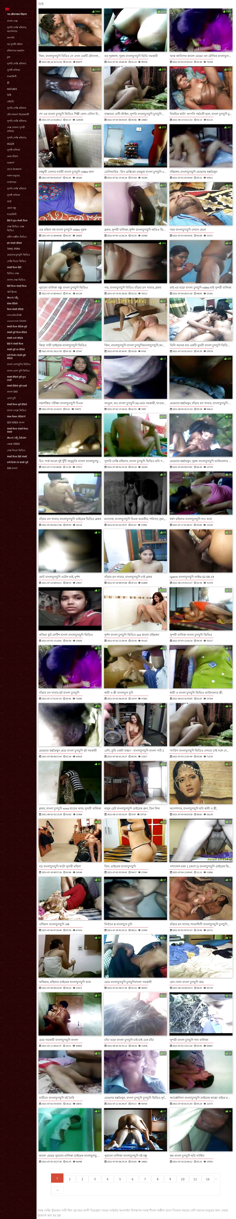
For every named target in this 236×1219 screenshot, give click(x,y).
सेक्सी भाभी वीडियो (15, 338)
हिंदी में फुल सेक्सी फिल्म (17, 220)
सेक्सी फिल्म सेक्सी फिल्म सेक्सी (17, 430)
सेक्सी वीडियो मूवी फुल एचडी (16, 378)
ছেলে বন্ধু (11, 207)
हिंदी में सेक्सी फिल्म (15, 343)
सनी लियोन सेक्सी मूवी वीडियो (16, 357)
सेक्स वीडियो (12, 303)
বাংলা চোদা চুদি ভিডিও (18, 370)
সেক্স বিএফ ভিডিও (16, 450)
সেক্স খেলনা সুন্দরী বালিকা (16, 129)
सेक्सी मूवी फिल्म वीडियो (17, 332)
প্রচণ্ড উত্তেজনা (14, 169)
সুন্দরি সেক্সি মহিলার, (17, 120)
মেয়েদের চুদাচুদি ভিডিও (18, 254)
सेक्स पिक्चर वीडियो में (16, 416)
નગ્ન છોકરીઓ (14, 315)
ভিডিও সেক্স (13, 273)
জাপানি (11, 37)
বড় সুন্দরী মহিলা (15, 44)
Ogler (10, 143)
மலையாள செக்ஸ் (16, 320)
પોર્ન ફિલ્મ (12, 291)
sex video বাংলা (16, 422)
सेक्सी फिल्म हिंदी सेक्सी (17, 456)
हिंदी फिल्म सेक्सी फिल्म (17, 286)
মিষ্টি (9, 95)
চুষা (8, 57)
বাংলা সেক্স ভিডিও (16, 279)
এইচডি (10, 101)
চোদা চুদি (11, 398)
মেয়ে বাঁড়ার (12, 156)
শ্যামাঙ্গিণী (12, 76)
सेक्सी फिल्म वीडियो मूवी (17, 326)
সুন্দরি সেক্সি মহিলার (16, 63)
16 (208, 1179)
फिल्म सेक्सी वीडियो (15, 309)
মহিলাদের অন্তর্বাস (15, 50)
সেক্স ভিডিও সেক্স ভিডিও (15, 228)
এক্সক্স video (13, 443)
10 (183, 1179)
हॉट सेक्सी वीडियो (14, 243)
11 (195, 1179)
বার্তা (9, 201)
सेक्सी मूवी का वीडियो (16, 349)
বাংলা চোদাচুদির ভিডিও (19, 364)
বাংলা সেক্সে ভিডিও (16, 410)
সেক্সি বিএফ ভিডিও (16, 261)
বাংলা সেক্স (12, 20)
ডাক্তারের (11, 182)
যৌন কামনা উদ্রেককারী (18, 114)
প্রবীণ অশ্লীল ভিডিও (17, 236)
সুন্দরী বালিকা (13, 70)
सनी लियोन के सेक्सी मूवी (17, 462)
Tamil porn (13, 248)
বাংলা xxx (12, 391)
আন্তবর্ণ (10, 162)
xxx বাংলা (12, 468)
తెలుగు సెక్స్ (12, 297)
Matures (12, 89)
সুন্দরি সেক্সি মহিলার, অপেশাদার (17, 29)
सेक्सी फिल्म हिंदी (14, 267)
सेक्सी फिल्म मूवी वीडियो (17, 404)
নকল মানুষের (13, 175)
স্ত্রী (8, 82)
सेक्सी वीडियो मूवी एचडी (17, 385)
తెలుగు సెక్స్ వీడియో (16, 437)
